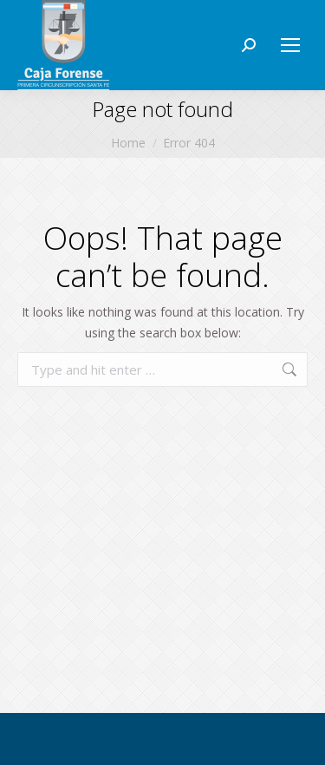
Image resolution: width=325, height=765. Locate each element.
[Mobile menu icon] (290, 45)
